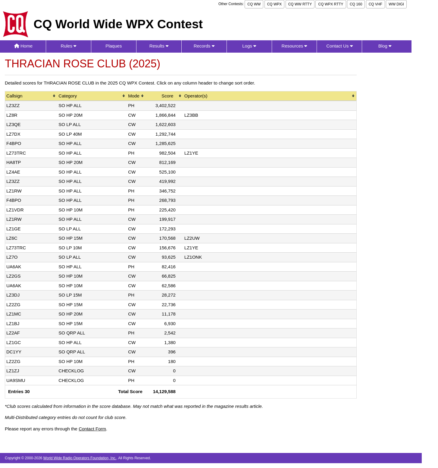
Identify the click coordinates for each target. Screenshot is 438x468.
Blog (384, 45)
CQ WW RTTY (300, 4)
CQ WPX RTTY (330, 4)
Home (23, 45)
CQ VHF (375, 4)
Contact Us (339, 45)
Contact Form (92, 428)
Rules (69, 45)
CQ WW (254, 4)
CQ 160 (356, 4)
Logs (249, 45)
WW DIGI (396, 4)
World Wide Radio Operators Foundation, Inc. (80, 458)
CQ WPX (274, 4)
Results (158, 45)
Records (204, 45)
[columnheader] (31, 96)
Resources (294, 45)
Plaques (113, 45)
